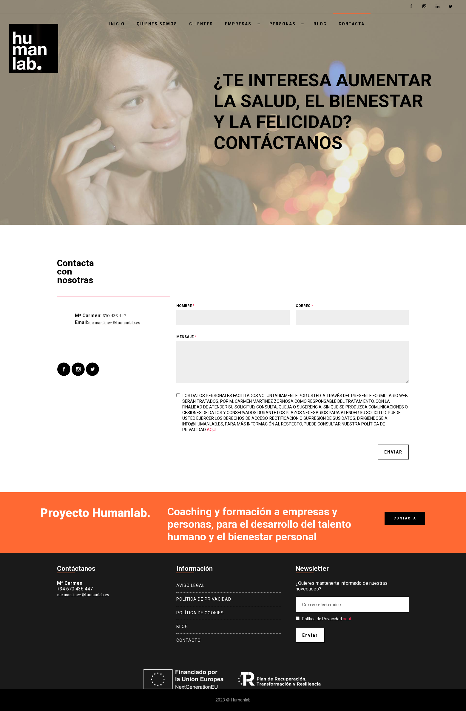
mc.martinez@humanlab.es (114, 322)
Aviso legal (190, 585)
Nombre (185, 306)
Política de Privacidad (323, 618)
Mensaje (186, 337)
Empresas (238, 24)
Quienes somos (157, 24)
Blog (320, 24)
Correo (304, 306)
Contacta (352, 24)
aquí (211, 429)
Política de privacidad (203, 599)
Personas (282, 24)
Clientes (201, 24)
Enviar (393, 452)
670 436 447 (114, 315)
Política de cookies (200, 612)
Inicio (117, 24)
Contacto (188, 640)
